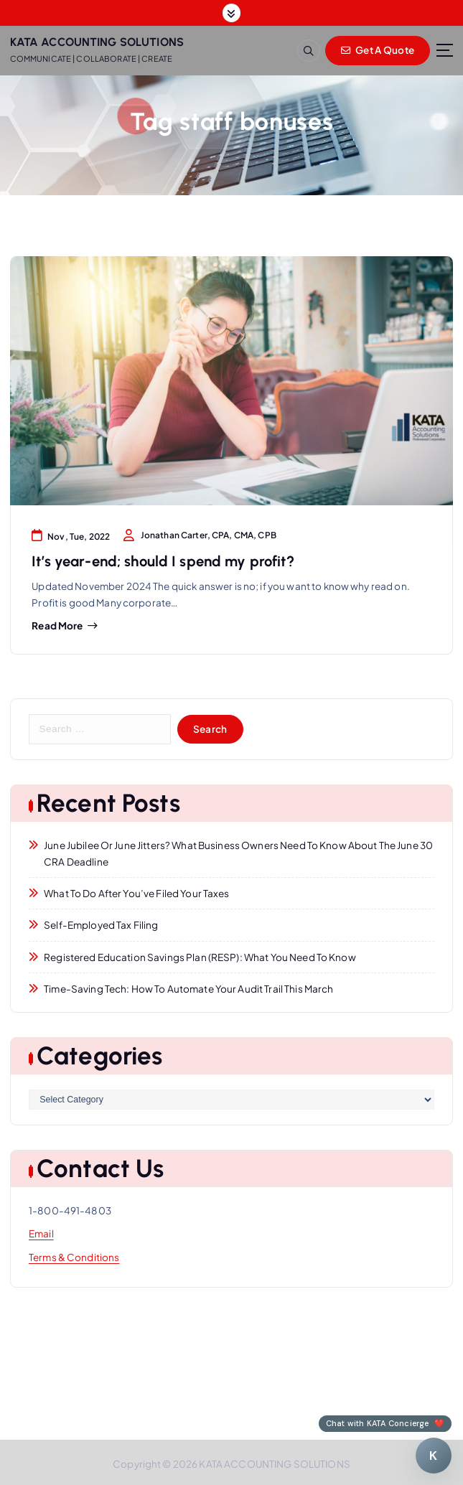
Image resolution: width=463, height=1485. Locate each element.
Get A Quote (377, 50)
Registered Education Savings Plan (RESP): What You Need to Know (200, 957)
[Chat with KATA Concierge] (434, 1456)
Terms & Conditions (74, 1257)
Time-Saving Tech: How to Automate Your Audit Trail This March (188, 989)
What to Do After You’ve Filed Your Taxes (136, 893)
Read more (57, 626)
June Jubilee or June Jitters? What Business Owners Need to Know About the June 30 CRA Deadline (238, 853)
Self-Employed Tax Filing (101, 925)
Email (41, 1233)
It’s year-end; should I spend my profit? (163, 561)
